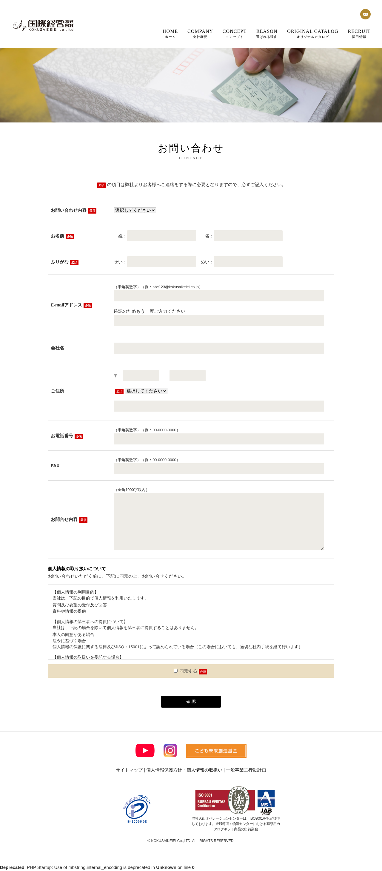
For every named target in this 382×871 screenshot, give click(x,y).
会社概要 (200, 33)
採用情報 (359, 33)
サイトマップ (129, 769)
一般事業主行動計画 (246, 769)
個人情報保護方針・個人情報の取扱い (184, 769)
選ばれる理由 (267, 33)
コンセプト (235, 33)
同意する (185, 671)
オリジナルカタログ (312, 33)
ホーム (170, 33)
